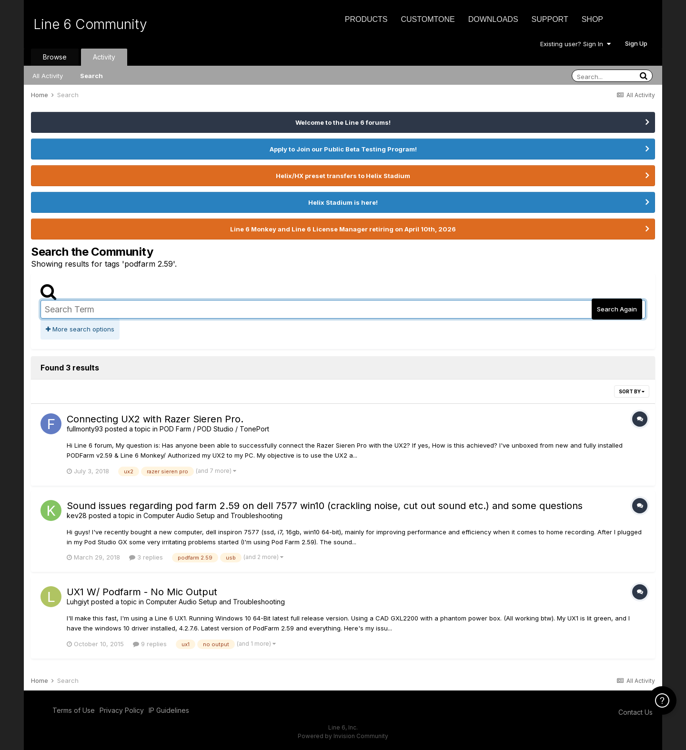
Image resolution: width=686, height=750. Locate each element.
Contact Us (635, 712)
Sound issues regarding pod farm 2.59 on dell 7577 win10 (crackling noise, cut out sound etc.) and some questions (325, 505)
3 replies (146, 557)
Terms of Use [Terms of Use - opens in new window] (73, 710)
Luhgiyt (78, 602)
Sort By (632, 391)
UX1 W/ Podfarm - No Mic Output (142, 592)
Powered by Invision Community (343, 736)
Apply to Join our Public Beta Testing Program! (343, 149)
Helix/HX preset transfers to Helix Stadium (343, 176)
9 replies (150, 644)
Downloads (493, 19)
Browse (55, 57)
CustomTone (427, 19)
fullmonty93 (85, 429)
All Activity (47, 76)
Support (550, 19)
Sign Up (636, 43)
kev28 (77, 515)
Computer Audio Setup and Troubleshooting (212, 515)
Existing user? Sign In (575, 44)
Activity (104, 57)
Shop (592, 19)
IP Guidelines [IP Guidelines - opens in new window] (169, 710)
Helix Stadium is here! (343, 202)
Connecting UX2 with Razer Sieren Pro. (155, 419)
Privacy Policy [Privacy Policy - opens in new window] (122, 710)
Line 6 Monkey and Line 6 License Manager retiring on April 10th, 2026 (343, 229)
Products (366, 19)
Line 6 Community (90, 24)
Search (91, 76)
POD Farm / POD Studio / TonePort (214, 429)
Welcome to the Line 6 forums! (343, 122)
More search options (80, 329)
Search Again (617, 309)
